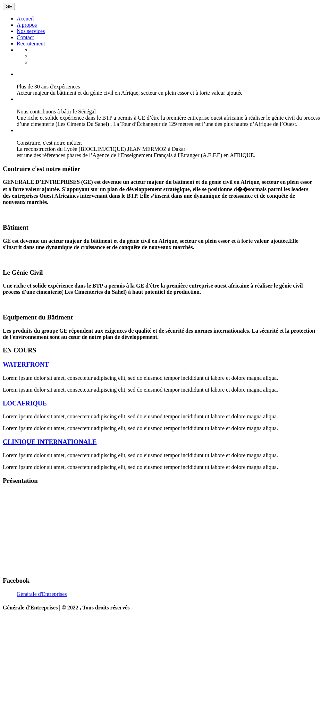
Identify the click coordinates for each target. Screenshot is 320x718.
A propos (27, 25)
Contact (25, 37)
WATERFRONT (26, 364)
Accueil (25, 19)
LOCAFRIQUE (25, 403)
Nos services (31, 31)
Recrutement (31, 43)
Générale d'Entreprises (42, 594)
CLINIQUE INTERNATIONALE (49, 441)
